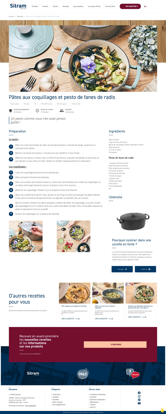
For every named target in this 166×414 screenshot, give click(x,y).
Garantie (93, 397)
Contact (92, 404)
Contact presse (15, 394)
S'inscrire (116, 344)
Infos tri (93, 407)
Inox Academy (78, 6)
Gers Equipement (30, 405)
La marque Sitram (94, 6)
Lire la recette (68, 318)
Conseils (45, 6)
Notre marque (57, 402)
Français (148, 6)
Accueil (11, 16)
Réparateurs (94, 402)
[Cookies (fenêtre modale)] (162, 410)
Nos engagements (59, 404)
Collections (56, 394)
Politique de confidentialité (96, 412)
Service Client (110, 6)
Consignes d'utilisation (98, 394)
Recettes (66, 6)
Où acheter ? (132, 6)
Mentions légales (83, 412)
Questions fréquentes (97, 399)
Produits (35, 6)
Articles (55, 6)
